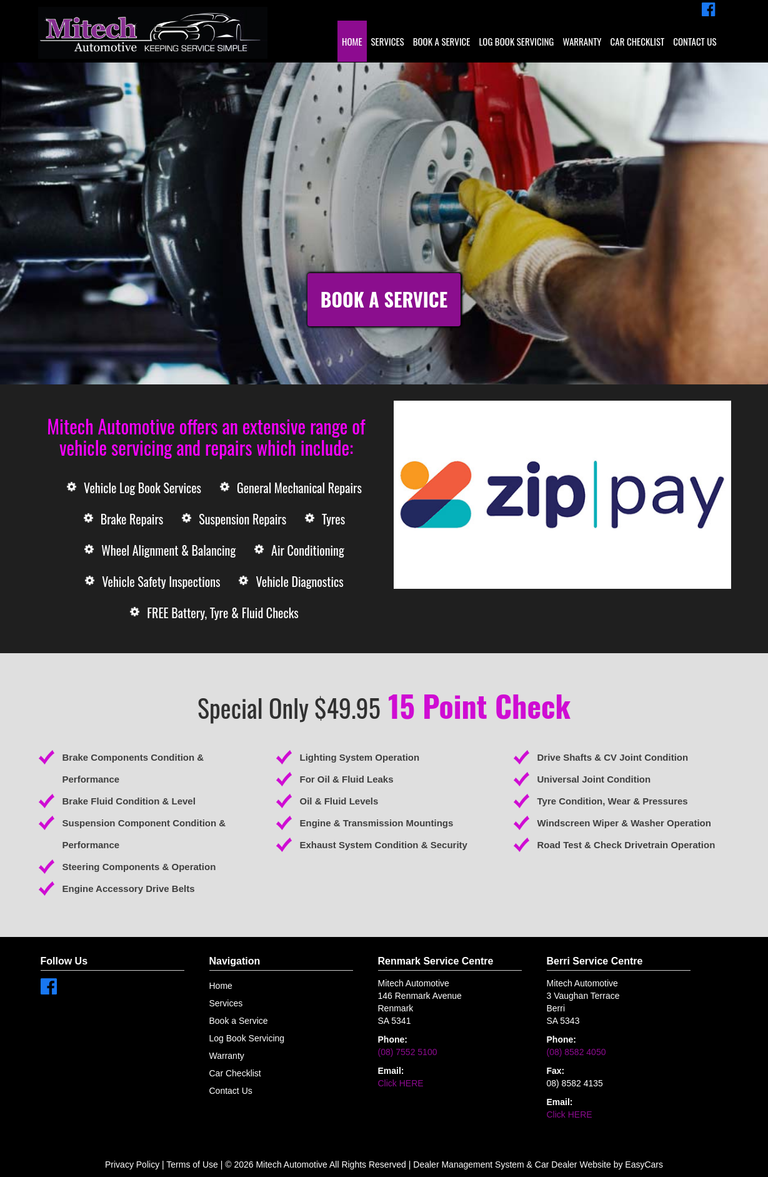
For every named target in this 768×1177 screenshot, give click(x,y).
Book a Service (442, 41)
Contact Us (694, 41)
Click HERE (401, 1083)
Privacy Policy (133, 1164)
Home (352, 41)
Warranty (581, 41)
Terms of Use (193, 1164)
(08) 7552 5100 (407, 1052)
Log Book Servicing (516, 41)
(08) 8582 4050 (576, 1052)
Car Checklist (638, 41)
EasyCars (644, 1164)
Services (387, 41)
